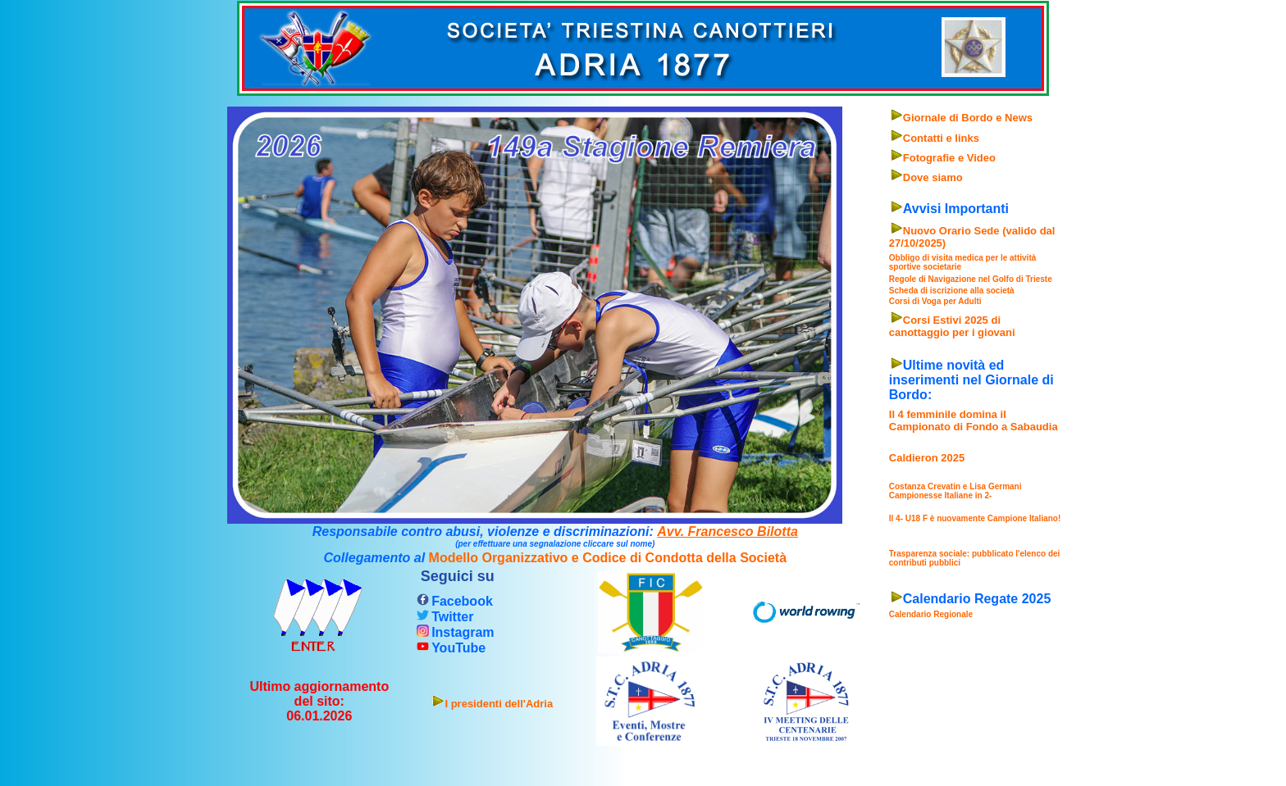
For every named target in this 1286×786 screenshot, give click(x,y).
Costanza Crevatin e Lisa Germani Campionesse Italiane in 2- (955, 491)
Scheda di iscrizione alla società (952, 290)
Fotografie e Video (949, 158)
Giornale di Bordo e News (968, 117)
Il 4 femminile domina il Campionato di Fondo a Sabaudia (973, 420)
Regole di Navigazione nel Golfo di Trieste (970, 279)
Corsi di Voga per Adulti (935, 301)
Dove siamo (933, 177)
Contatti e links (941, 138)
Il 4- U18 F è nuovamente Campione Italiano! (975, 518)
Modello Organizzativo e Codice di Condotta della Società (608, 558)
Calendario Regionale (931, 614)
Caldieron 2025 (927, 458)
